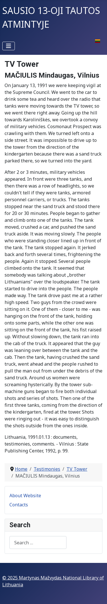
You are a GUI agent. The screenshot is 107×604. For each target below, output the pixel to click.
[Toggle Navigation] (8, 46)
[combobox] (37, 542)
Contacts (18, 505)
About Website (25, 495)
